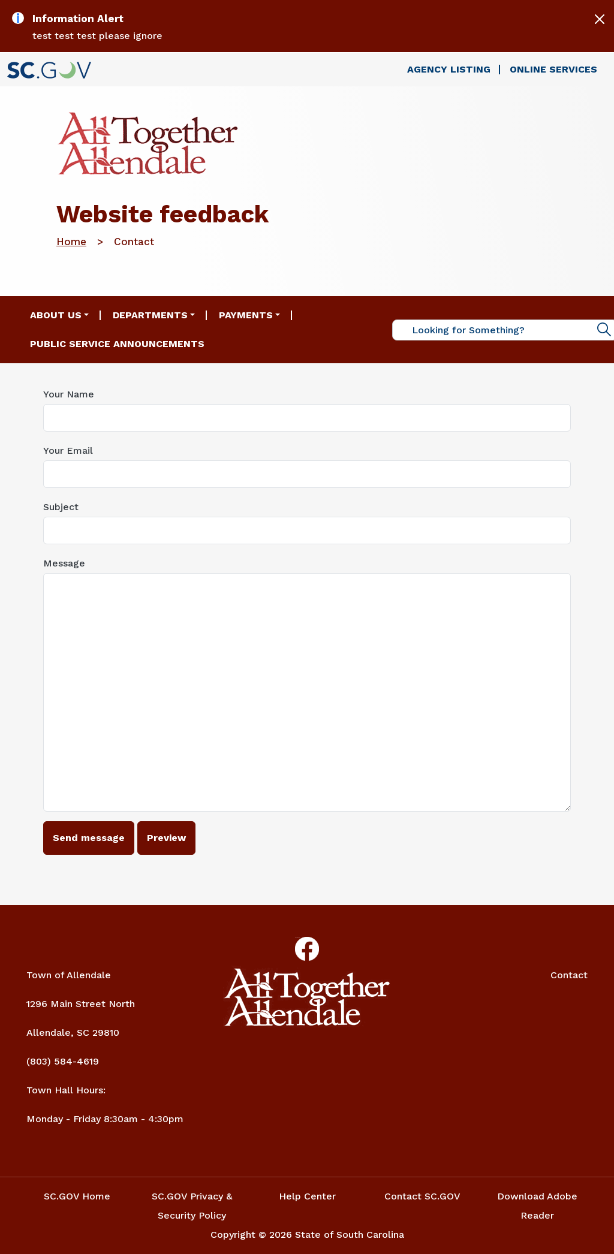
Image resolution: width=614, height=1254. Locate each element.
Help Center (307, 1196)
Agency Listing (448, 69)
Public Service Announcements (117, 343)
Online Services (553, 69)
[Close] (599, 19)
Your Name (68, 394)
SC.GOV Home (77, 1196)
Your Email (68, 450)
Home (71, 242)
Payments (246, 315)
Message (64, 563)
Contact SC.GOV (422, 1196)
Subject (61, 507)
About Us (56, 315)
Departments (150, 315)
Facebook (297, 937)
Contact (569, 975)
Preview (166, 837)
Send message (89, 837)
